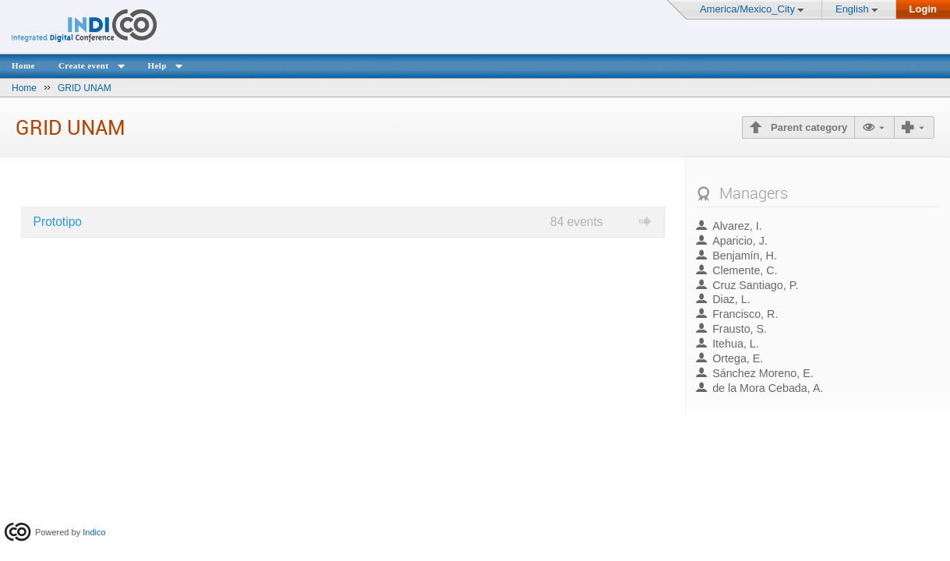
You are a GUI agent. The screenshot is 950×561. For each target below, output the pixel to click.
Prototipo (58, 221)
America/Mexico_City (747, 9)
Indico (94, 532)
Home (23, 65)
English (852, 9)
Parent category (807, 127)
